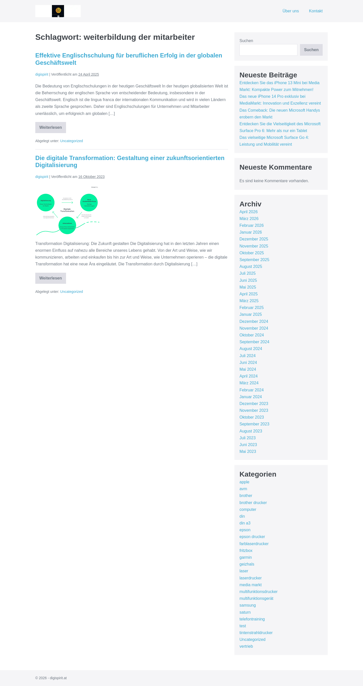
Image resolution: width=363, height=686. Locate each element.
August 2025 (250, 266)
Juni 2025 (248, 280)
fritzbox (246, 550)
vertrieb (246, 646)
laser (243, 571)
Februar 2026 (251, 225)
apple (244, 482)
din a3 (245, 523)
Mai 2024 (247, 369)
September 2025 (254, 260)
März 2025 (249, 301)
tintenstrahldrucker (256, 633)
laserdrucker (250, 578)
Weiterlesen (52, 129)
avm (243, 489)
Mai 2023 (247, 451)
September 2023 (254, 424)
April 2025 (248, 294)
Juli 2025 (247, 273)
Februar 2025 (251, 307)
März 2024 (249, 383)
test (242, 626)
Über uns (291, 11)
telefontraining (252, 619)
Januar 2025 (250, 314)
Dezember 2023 (253, 403)
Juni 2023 (248, 445)
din (242, 516)
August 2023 (250, 431)
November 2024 (253, 328)
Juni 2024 (248, 362)
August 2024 (250, 349)
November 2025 (253, 246)
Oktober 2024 (251, 335)
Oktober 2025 (251, 253)
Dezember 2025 (253, 239)
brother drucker (253, 503)
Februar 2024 (251, 390)
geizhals (246, 564)
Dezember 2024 (253, 321)
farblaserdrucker (254, 544)
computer (247, 509)
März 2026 (249, 218)
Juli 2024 (247, 356)
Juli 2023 (247, 438)
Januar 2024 (250, 397)
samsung (247, 605)
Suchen (246, 41)
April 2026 (248, 212)
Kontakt (316, 11)
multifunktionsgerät (256, 598)
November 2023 (253, 410)
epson (245, 530)
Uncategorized (71, 141)
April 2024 (248, 376)
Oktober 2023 (251, 417)
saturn (245, 612)
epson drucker (252, 537)
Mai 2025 (247, 287)
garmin (245, 557)
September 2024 (254, 342)
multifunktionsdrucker (258, 591)
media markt (250, 585)
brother (245, 495)
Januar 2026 (250, 232)
